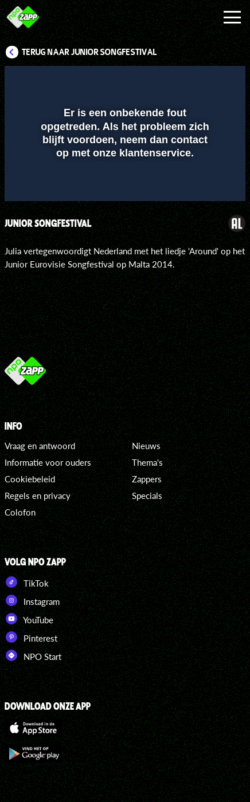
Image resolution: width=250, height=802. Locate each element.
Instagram (32, 600)
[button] (207, 82)
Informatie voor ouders (48, 462)
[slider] (124, 187)
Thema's (147, 462)
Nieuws (146, 446)
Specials (147, 495)
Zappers (147, 479)
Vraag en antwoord (40, 446)
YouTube (29, 619)
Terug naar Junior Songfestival (89, 52)
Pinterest (31, 637)
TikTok (27, 582)
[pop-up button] (184, 82)
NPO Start (33, 655)
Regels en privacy (38, 495)
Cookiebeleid (30, 479)
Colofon (20, 512)
